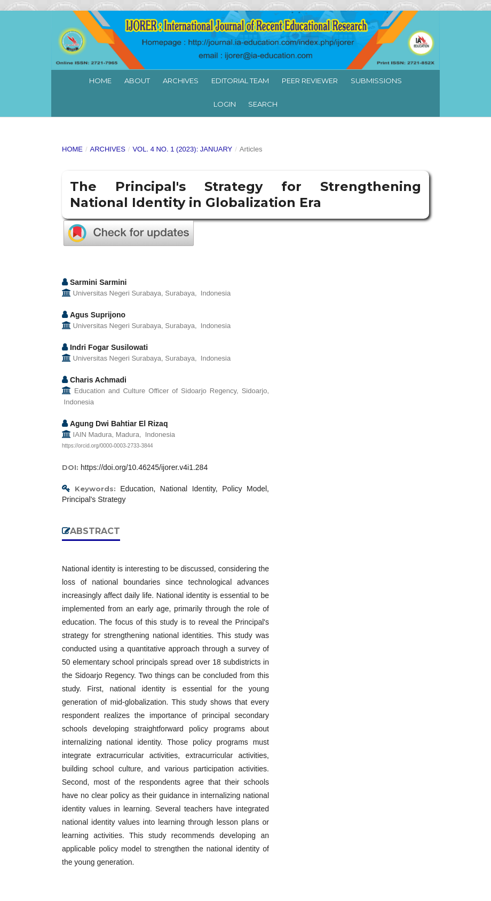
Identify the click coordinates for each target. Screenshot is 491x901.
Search (263, 104)
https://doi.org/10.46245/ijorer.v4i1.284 (144, 467)
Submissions (376, 80)
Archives (181, 80)
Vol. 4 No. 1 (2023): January (182, 149)
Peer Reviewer (310, 80)
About (137, 80)
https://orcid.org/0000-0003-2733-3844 (107, 446)
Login (224, 104)
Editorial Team (240, 80)
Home (100, 80)
